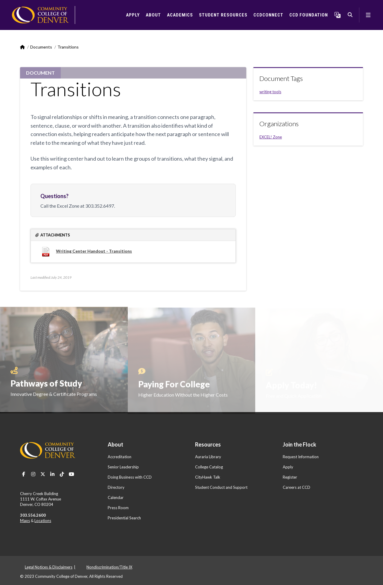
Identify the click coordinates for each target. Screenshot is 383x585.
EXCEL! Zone (270, 137)
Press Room (118, 507)
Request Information (301, 456)
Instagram (33, 474)
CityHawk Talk (207, 477)
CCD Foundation (308, 15)
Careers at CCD (296, 487)
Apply (133, 15)
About (153, 15)
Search (350, 15)
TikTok (62, 474)
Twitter (42, 474)
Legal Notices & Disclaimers (48, 567)
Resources (208, 444)
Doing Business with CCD (130, 477)
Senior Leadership (123, 467)
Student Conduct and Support (221, 487)
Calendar (116, 497)
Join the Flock (299, 444)
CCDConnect (268, 15)
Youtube (71, 474)
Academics (180, 15)
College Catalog (209, 467)
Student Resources (223, 15)
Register (290, 477)
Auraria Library (208, 456)
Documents (41, 46)
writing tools (270, 91)
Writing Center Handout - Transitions (94, 251)
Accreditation (119, 456)
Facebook (23, 474)
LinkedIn (52, 474)
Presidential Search (124, 517)
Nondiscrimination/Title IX (109, 567)
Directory (116, 487)
